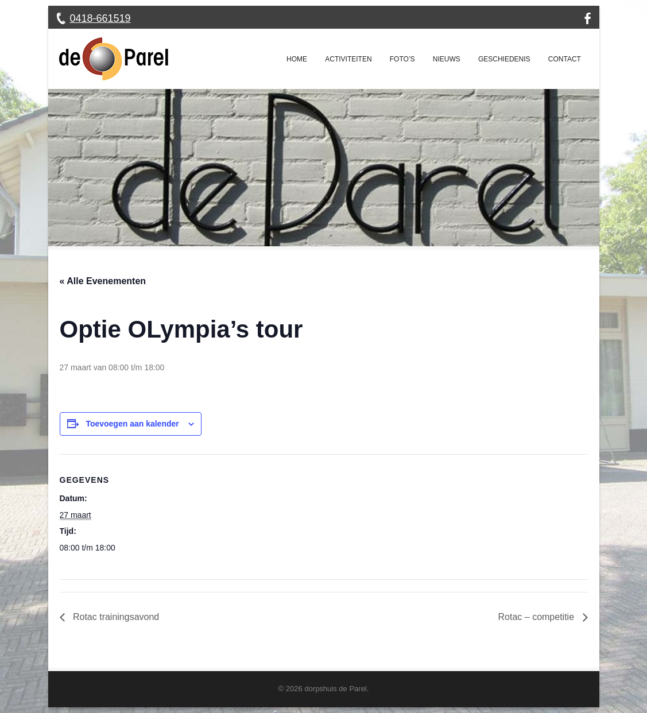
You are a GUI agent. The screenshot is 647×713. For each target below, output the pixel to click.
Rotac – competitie (537, 617)
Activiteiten (348, 59)
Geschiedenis (504, 59)
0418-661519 (100, 18)
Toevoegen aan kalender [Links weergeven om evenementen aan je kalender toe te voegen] (132, 423)
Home (296, 59)
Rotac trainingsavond (115, 617)
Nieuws (446, 59)
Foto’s (402, 59)
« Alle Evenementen (103, 281)
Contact (564, 59)
